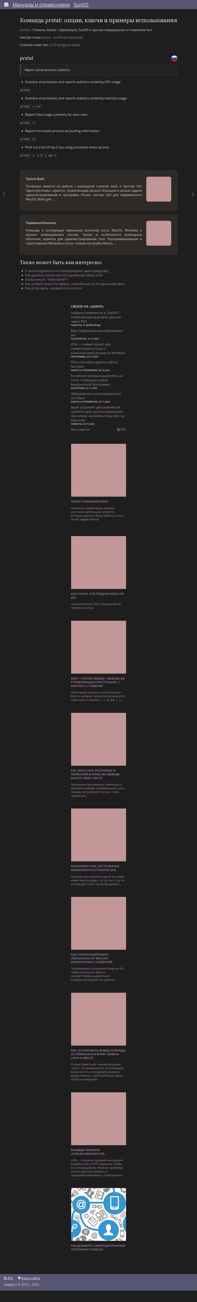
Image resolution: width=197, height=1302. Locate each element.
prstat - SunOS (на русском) (62, 50)
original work (68, 57)
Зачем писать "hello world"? (49, 290)
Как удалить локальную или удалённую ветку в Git (66, 286)
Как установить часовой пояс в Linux (56, 299)
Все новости (80, 441)
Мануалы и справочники (41, 4)
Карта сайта (29, 1289)
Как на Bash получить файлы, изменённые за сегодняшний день (77, 294)
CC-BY (53, 57)
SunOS (81, 4)
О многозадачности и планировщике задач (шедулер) (69, 281)
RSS (121, 441)
